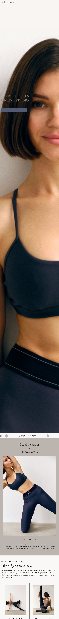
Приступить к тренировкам (13, 110)
